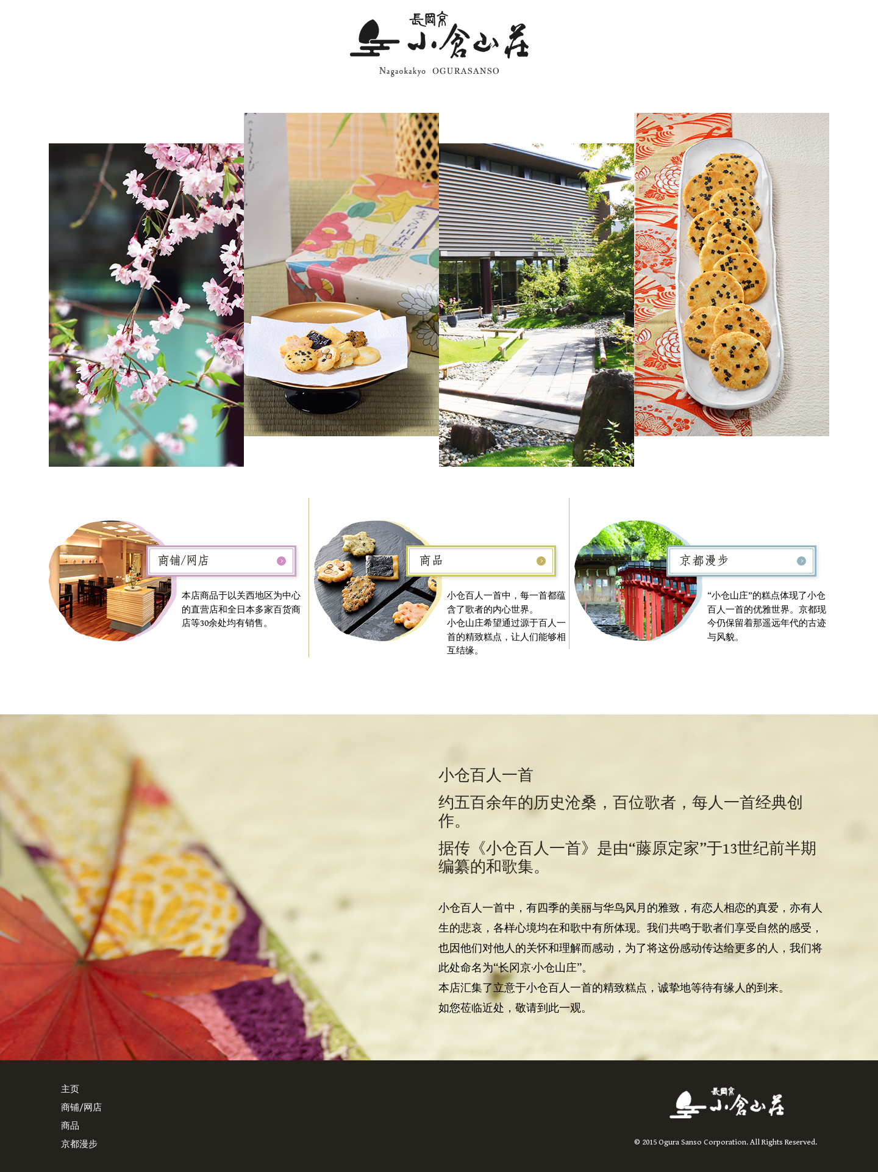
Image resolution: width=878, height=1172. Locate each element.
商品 (70, 1126)
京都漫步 (79, 1144)
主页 (70, 1089)
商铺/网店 (81, 1107)
